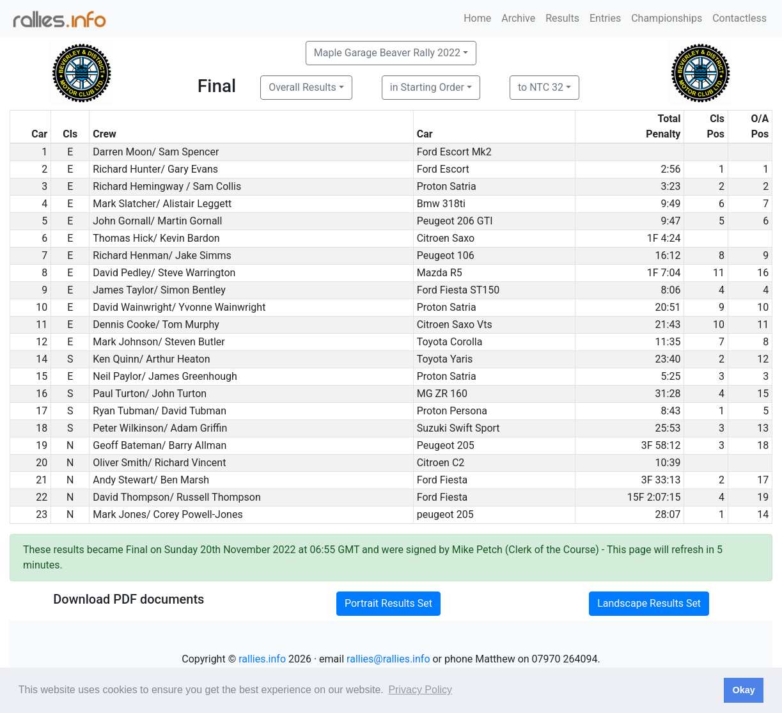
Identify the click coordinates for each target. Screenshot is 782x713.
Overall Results (302, 87)
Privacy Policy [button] (420, 689)
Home (477, 18)
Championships (666, 18)
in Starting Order (427, 87)
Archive (518, 18)
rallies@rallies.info (388, 659)
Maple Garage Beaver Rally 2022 (387, 53)
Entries (605, 18)
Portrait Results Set (388, 603)
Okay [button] (743, 690)
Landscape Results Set (649, 603)
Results (562, 18)
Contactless (739, 18)
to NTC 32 (540, 87)
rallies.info (262, 659)
